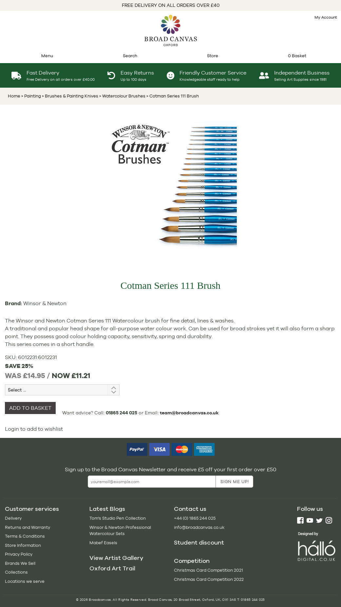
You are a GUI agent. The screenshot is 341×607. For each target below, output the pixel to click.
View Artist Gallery (116, 558)
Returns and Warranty (27, 527)
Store (212, 55)
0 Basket (297, 55)
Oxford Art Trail (112, 568)
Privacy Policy (18, 554)
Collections (16, 572)
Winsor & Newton (44, 303)
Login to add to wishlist (34, 429)
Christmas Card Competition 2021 (208, 570)
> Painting (31, 96)
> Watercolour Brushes (121, 96)
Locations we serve (25, 581)
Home (14, 96)
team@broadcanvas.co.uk (189, 412)
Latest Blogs (107, 509)
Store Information (23, 545)
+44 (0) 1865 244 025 (195, 518)
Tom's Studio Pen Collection (117, 518)
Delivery (13, 518)
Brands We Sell (20, 563)
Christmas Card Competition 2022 (209, 579)
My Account (325, 17)
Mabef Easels (103, 542)
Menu (47, 55)
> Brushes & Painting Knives (69, 96)
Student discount (199, 542)
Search (130, 55)
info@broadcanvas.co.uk (199, 527)
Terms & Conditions (25, 536)
